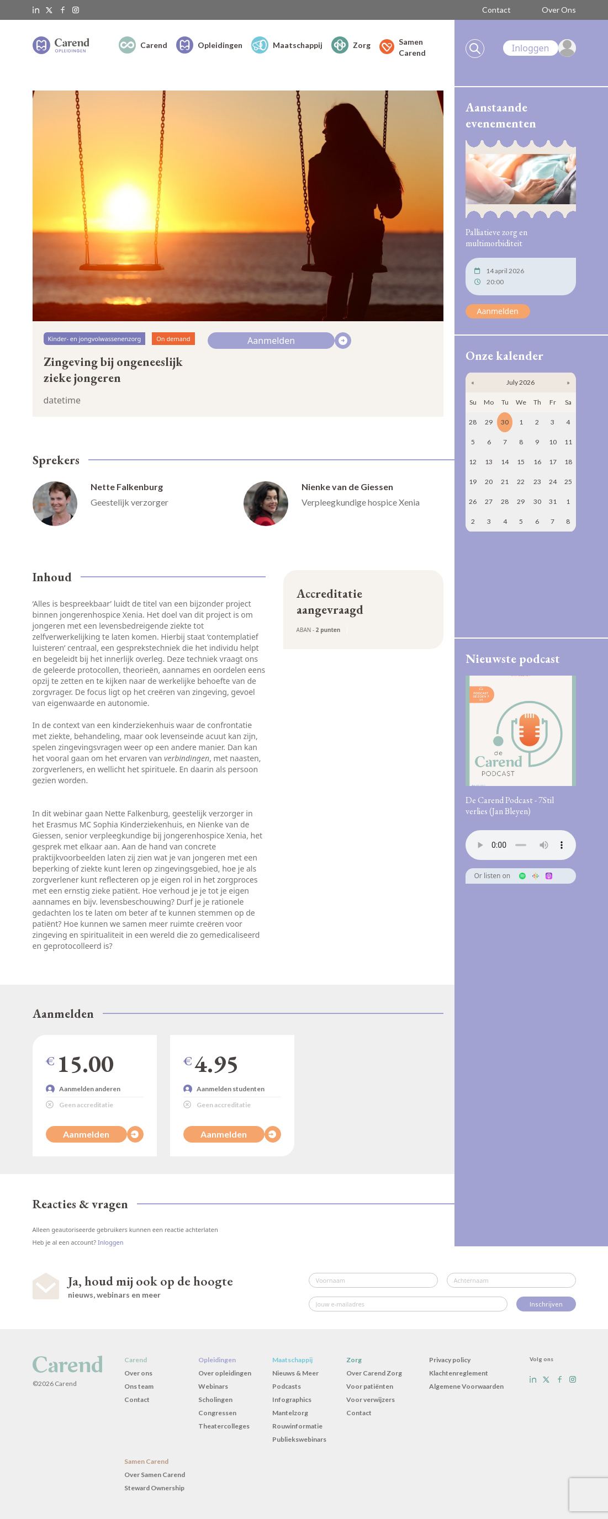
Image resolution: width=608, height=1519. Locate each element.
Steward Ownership (154, 1488)
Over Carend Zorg (374, 1373)
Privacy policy (449, 1360)
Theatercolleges (224, 1426)
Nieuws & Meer (295, 1373)
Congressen (217, 1413)
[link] (539, 48)
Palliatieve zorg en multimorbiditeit (496, 237)
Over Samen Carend (154, 1474)
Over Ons (559, 9)
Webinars (213, 1386)
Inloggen (111, 1242)
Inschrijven (546, 1304)
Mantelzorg (290, 1413)
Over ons (138, 1373)
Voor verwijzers (370, 1399)
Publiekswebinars (299, 1439)
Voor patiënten (369, 1386)
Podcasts (286, 1386)
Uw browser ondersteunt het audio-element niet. (521, 845)
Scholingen (215, 1399)
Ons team (139, 1386)
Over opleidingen (224, 1373)
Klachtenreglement (458, 1373)
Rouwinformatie (297, 1426)
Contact (496, 9)
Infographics (291, 1399)
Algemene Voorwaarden (466, 1386)
